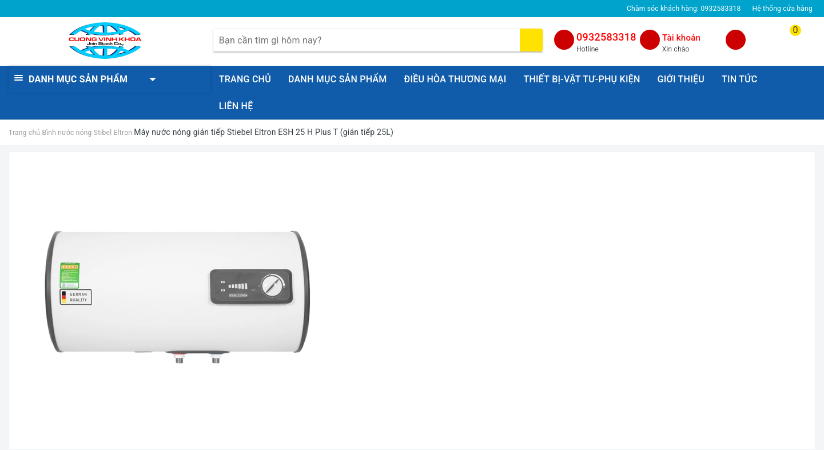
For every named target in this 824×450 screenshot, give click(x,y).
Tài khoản (681, 38)
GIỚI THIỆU (681, 79)
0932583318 (606, 37)
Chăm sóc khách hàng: (684, 9)
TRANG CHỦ (245, 79)
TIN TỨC (739, 79)
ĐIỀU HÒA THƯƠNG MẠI (455, 79)
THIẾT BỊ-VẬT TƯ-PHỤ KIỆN (581, 79)
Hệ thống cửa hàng (782, 9)
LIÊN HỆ (236, 106)
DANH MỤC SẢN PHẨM (337, 79)
